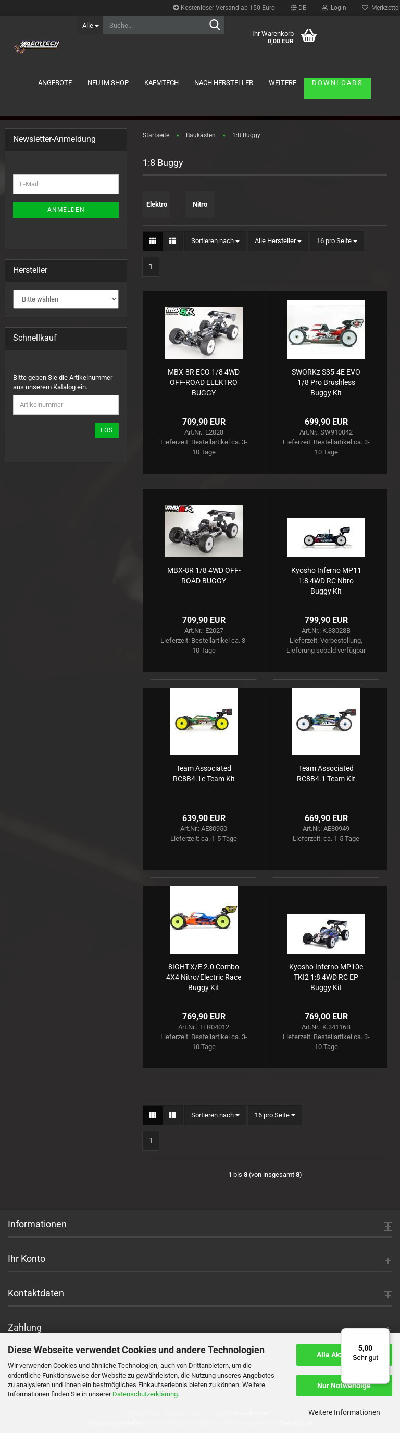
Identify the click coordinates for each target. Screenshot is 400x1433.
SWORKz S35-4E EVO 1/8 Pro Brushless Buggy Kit (326, 382)
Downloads (337, 83)
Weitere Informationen (344, 1412)
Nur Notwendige (344, 1385)
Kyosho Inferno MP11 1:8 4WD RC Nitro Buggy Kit (326, 580)
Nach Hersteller (223, 83)
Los (107, 430)
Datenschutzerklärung (145, 1394)
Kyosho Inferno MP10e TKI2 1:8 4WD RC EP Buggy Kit (326, 977)
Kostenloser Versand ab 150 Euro (224, 7)
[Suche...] (90, 25)
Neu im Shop (108, 83)
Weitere (282, 83)
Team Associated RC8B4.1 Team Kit (326, 773)
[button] (298, 8)
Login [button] (334, 7)
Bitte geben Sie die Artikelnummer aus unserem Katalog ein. (63, 382)
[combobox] (215, 241)
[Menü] (383, 1334)
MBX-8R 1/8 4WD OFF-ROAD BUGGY (204, 575)
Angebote (55, 83)
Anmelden (66, 209)
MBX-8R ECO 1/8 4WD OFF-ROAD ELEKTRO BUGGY (204, 382)
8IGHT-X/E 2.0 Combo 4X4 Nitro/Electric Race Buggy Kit (203, 977)
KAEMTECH (161, 83)
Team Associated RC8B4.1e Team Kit (204, 773)
